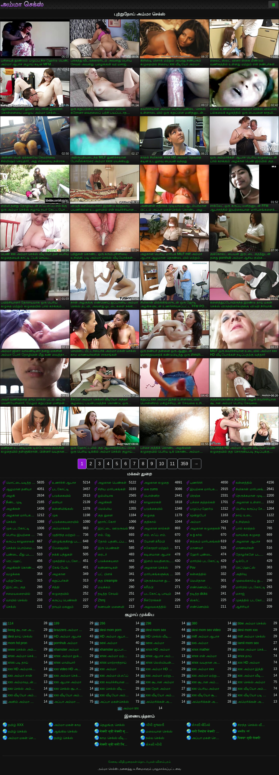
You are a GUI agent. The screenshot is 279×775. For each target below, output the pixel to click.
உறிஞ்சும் (243, 522)
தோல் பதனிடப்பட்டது (113, 541)
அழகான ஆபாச (248, 541)
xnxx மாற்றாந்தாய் (113, 662)
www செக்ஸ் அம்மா (22, 649)
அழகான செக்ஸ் (156, 567)
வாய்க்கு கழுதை (248, 535)
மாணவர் (196, 548)
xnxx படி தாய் (18, 662)
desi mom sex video (206, 630)
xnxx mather (201, 649)
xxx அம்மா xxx (203, 669)
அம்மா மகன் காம (67, 725)
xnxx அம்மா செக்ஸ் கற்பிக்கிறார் (22, 656)
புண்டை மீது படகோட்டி (21, 554)
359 (184, 463)
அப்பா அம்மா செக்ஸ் (68, 702)
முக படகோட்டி (17, 528)
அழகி (10, 496)
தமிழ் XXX (15, 725)
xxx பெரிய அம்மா (205, 689)
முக (55, 515)
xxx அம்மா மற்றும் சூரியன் (206, 676)
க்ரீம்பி (148, 587)
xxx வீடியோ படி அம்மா (252, 695)
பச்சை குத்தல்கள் (202, 502)
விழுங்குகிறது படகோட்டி (67, 541)
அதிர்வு (241, 574)
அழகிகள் (105, 502)
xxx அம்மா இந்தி (250, 669)
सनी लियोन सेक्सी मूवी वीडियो (206, 731)
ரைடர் (102, 554)
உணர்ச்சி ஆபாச (64, 483)
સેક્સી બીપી (154, 744)
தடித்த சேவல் (108, 594)
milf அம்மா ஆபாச (205, 636)
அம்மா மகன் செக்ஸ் (22, 738)
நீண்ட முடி (14, 502)
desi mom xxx (247, 630)
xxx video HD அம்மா (68, 669)
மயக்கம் (104, 587)
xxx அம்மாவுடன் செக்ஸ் (22, 682)
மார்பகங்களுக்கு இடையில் (159, 574)
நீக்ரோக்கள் (152, 600)
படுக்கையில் (61, 496)
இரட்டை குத (15, 587)
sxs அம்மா (200, 643)
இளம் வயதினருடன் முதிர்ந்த (159, 561)
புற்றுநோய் (14, 581)
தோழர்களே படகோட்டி (251, 554)
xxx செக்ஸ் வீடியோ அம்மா (114, 689)
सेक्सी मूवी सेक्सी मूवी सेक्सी (114, 731)
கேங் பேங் (60, 567)
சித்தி (55, 587)
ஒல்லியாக (105, 496)
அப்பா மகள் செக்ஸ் (206, 738)
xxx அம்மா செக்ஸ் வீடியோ (68, 676)
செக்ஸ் (11, 522)
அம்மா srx (131, 708)
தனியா (57, 502)
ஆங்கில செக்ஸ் (65, 731)
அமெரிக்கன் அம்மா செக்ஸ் (206, 702)
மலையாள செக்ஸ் (159, 731)
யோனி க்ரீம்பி (154, 541)
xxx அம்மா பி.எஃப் (114, 676)
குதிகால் (150, 522)
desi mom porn (110, 630)
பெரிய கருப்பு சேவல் (251, 509)
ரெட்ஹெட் (14, 561)
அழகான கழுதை (156, 483)
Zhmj (101, 600)
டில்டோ (242, 561)
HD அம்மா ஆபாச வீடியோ (114, 636)
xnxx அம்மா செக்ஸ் (252, 649)
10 (161, 463)
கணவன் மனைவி (111, 607)
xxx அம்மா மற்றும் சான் (160, 676)
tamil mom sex (248, 643)
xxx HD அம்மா (249, 662)
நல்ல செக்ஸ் (155, 738)
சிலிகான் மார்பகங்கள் (251, 489)
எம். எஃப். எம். (155, 535)
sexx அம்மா (155, 643)
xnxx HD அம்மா (158, 649)
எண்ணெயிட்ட (201, 587)
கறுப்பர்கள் (60, 581)
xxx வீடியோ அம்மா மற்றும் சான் (114, 695)
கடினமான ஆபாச (157, 554)
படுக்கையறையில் (65, 522)
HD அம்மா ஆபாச (67, 636)
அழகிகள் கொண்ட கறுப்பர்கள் (21, 567)
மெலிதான (197, 581)
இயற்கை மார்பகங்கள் (205, 489)
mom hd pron (17, 643)
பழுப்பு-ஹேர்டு (201, 509)
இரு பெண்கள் (108, 548)
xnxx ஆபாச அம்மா (160, 656)
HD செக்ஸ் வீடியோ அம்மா (160, 636)
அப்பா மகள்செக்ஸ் (114, 702)
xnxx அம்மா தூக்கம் (68, 656)
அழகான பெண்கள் (112, 483)
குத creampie (107, 581)
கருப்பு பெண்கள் (64, 600)
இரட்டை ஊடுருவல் (113, 528)
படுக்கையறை (108, 561)
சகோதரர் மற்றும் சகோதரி (159, 548)
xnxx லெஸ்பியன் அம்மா (160, 662)
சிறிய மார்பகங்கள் (111, 489)
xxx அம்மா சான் (20, 676)
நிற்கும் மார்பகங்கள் (205, 541)
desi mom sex (156, 630)
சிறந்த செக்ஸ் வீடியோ (252, 725)
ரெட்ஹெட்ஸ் (245, 567)
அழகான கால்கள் (157, 528)
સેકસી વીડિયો (201, 725)
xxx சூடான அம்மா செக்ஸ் (206, 682)
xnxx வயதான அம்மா (206, 662)
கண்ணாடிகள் (108, 567)
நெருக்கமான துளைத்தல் (159, 581)
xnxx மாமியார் (64, 662)
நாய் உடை (244, 515)
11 (172, 463)
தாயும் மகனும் (63, 607)
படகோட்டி (60, 489)
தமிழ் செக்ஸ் (17, 731)
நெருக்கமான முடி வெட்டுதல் (251, 496)
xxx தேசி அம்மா (158, 689)
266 (102, 623)
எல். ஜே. (104, 535)
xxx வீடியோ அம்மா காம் (22, 695)
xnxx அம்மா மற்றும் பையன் (114, 656)
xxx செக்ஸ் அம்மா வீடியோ (22, 689)
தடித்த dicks (199, 594)
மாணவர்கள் (245, 548)
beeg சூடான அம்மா (22, 630)
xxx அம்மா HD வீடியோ (160, 669)
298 (148, 623)
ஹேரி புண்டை (201, 554)
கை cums (151, 489)
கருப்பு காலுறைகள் (20, 541)
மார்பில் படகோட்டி (204, 561)
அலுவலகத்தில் (155, 607)
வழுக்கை (13, 574)
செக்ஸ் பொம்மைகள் (21, 548)
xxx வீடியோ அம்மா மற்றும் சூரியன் (160, 695)
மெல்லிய (105, 509)
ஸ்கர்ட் (195, 600)
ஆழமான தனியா (19, 489)
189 (56, 623)
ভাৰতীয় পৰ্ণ (243, 731)
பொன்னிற (152, 496)
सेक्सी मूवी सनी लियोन (114, 744)
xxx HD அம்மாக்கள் (22, 669)
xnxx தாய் (245, 656)
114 (10, 623)
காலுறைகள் (152, 502)
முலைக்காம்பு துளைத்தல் (251, 581)
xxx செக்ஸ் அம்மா (251, 682)
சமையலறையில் (18, 594)
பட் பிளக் (105, 574)
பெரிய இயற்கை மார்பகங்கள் (21, 535)
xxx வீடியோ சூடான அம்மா (206, 695)
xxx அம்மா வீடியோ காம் (252, 676)
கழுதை (149, 515)
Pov (193, 567)
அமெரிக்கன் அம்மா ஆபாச (160, 702)
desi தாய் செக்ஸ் (20, 636)
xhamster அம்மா (66, 649)
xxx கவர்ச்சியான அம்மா (114, 682)
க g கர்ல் (196, 535)
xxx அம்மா (108, 669)
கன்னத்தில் (244, 483)
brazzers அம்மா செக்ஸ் (68, 630)
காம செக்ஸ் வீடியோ (114, 738)
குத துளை (105, 515)
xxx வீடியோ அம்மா (252, 689)
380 (194, 623)
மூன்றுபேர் (198, 515)
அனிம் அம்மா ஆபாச (22, 702)
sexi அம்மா (108, 643)
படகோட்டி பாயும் (157, 594)
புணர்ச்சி (196, 483)
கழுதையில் (60, 594)
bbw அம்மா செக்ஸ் (252, 623)
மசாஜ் (240, 594)
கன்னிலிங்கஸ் (62, 509)
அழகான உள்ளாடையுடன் (251, 502)
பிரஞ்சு (195, 496)
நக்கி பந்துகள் (62, 554)
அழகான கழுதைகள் (205, 528)
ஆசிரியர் (242, 607)
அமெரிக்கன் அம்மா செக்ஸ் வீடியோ (252, 702)
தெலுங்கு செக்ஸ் (112, 725)
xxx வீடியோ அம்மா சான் (68, 695)
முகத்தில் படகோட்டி (67, 561)
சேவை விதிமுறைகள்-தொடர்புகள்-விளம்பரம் (139, 761)
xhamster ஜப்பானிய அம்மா (114, 649)
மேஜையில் (60, 548)
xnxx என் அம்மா (204, 656)
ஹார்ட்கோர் (107, 522)
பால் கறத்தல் (245, 528)
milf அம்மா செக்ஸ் (251, 636)
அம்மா (195, 522)
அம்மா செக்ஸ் (22, 4)
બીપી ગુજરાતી (155, 725)
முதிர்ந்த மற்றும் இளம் (67, 535)
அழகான (58, 574)
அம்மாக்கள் (61, 528)
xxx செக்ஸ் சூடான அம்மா (68, 689)
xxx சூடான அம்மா (160, 682)
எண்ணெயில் (199, 607)
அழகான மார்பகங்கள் (21, 515)
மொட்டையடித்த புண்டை (21, 483)
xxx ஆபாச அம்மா (67, 682)
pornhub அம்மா (65, 643)
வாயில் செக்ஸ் (17, 600)
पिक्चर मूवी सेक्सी (249, 738)
